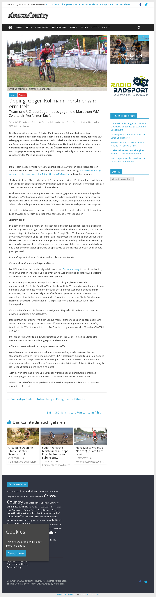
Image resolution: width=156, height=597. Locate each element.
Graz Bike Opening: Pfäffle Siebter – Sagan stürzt (21, 451)
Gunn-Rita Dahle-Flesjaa (48, 510)
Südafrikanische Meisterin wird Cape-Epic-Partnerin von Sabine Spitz (55, 452)
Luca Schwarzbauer (43, 520)
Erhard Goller (31, 122)
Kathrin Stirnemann (15, 520)
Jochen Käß (54, 513)
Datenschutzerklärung (17, 564)
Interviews (41, 27)
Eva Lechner (50, 507)
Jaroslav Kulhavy (40, 513)
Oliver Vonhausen (21, 126)
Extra (84, 27)
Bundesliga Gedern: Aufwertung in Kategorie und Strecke (46, 399)
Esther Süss (39, 507)
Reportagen (59, 27)
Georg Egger (30, 509)
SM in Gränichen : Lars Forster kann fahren (77, 412)
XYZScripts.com (93, 594)
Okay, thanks (16, 553)
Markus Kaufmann (53, 524)
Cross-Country (73, 122)
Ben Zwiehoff (21, 496)
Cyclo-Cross (29, 503)
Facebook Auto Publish (66, 594)
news (29, 27)
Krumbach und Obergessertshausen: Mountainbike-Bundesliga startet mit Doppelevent (88, 4)
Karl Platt (52, 516)
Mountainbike (94, 122)
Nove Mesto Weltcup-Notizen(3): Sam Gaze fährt (90, 451)
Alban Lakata (45, 491)
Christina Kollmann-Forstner (54, 122)
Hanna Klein (12, 513)
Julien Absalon (41, 516)
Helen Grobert (25, 513)
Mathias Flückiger (50, 528)
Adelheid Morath (29, 491)
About (106, 27)
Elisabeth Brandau (24, 506)
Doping (84, 122)
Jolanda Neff (14, 516)
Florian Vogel (17, 510)
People (73, 27)
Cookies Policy (14, 567)
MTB (11, 126)
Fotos (95, 27)
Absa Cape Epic (13, 491)
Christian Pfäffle (36, 496)
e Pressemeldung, (70, 269)
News (13, 95)
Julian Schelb (28, 516)
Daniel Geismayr (42, 503)
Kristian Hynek (29, 520)
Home (19, 27)
